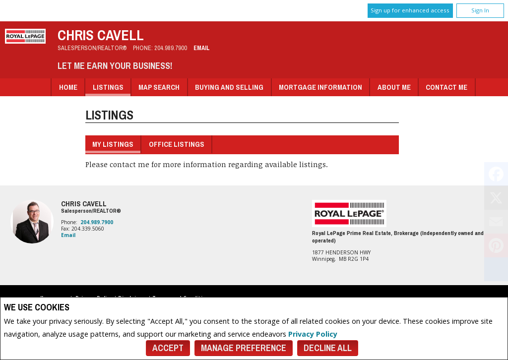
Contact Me (446, 87)
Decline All (328, 348)
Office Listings (176, 144)
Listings (108, 87)
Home (68, 87)
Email (201, 48)
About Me (394, 87)
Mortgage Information (320, 87)
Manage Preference (243, 348)
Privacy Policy (312, 334)
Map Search (159, 87)
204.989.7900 (170, 48)
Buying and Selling (229, 87)
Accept (168, 348)
